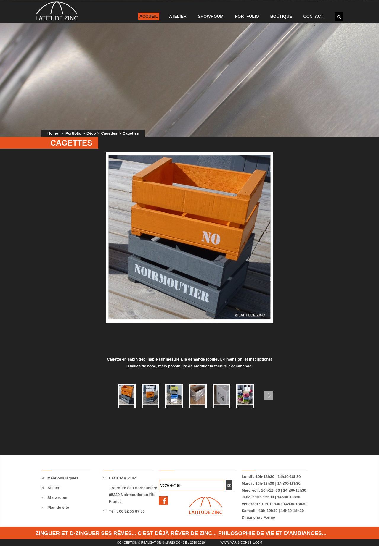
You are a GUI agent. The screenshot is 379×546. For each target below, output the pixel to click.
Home (52, 133)
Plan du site (58, 507)
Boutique (281, 16)
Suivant (268, 395)
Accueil (148, 16)
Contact (313, 16)
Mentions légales (62, 478)
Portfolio (247, 16)
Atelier (178, 16)
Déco (91, 133)
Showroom (211, 16)
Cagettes (109, 133)
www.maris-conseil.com (241, 542)
